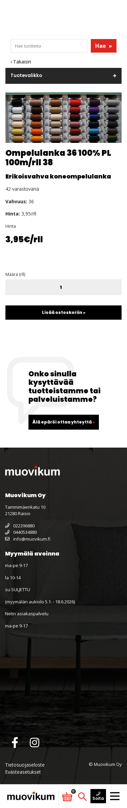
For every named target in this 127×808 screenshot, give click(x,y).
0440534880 (21, 532)
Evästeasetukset (23, 772)
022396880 (20, 526)
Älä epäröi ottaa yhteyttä (64, 422)
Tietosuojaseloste (25, 765)
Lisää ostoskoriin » (63, 312)
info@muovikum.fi (27, 539)
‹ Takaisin (20, 61)
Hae (103, 46)
